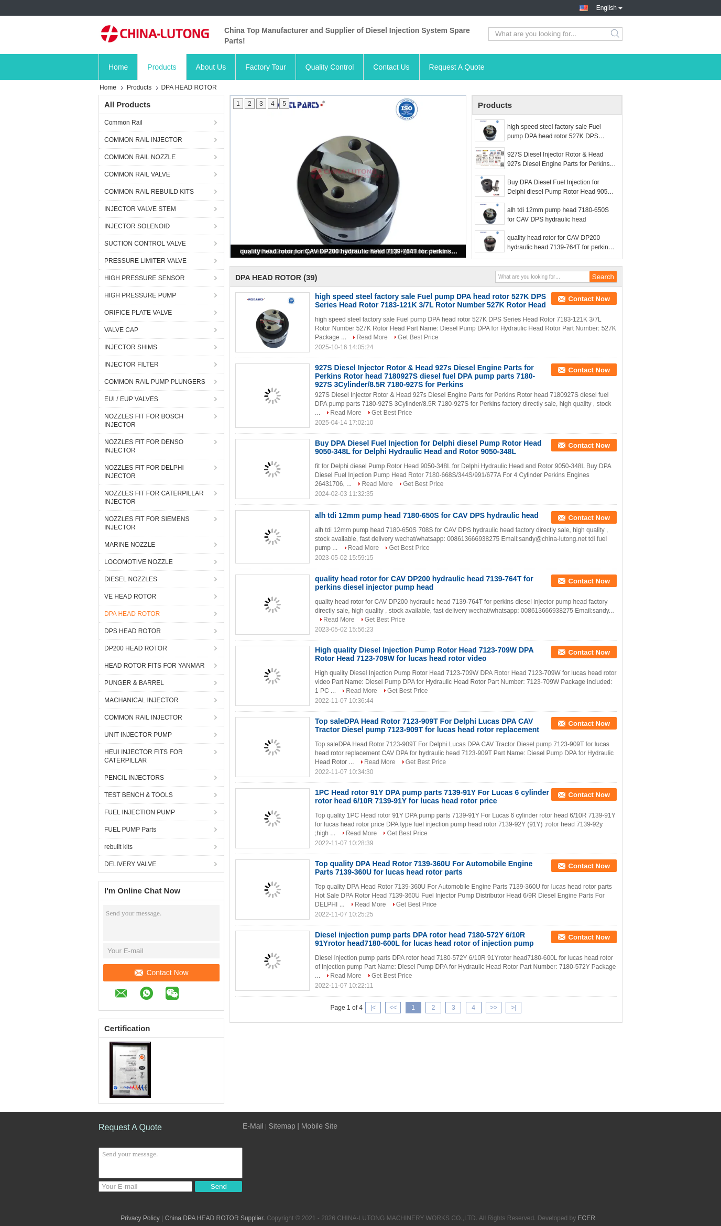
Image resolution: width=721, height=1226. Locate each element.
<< (393, 1007)
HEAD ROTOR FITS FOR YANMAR (154, 665)
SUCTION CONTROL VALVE (145, 243)
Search (615, 34)
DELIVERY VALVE (130, 864)
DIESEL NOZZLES (130, 579)
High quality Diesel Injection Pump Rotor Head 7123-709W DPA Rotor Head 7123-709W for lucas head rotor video (424, 654)
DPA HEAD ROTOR (132, 613)
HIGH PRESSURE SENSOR (144, 278)
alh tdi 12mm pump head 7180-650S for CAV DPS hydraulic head (558, 214)
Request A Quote (457, 67)
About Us (211, 67)
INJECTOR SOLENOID (137, 226)
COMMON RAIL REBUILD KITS (149, 191)
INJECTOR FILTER (131, 364)
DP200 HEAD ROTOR (135, 648)
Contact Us (391, 67)
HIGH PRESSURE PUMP (140, 295)
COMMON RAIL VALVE (137, 174)
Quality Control (329, 67)
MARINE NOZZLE (129, 544)
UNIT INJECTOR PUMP (138, 734)
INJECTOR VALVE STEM (140, 209)
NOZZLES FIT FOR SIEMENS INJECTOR (146, 523)
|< (373, 1007)
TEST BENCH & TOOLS (138, 795)
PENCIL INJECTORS (134, 777)
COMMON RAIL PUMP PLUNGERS (154, 381)
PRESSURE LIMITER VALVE (145, 260)
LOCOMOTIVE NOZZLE (138, 562)
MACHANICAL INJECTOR (141, 700)
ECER (586, 1218)
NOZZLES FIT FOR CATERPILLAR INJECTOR (154, 497)
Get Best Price (418, 337)
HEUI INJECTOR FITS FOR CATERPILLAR (143, 756)
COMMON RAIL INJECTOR (143, 139)
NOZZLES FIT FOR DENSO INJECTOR (143, 446)
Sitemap (281, 1126)
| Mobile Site (317, 1126)
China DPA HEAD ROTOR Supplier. (216, 1218)
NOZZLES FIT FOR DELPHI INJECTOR (144, 472)
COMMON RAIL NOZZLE (140, 157)
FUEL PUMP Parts (130, 829)
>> (493, 1007)
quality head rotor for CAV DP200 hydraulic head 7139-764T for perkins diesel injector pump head (349, 251)
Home (118, 67)
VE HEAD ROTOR (130, 596)
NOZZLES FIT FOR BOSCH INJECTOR (143, 420)
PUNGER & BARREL (134, 683)
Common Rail (123, 122)
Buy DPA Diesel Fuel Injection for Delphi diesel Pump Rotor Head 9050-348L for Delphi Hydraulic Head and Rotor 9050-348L (560, 187)
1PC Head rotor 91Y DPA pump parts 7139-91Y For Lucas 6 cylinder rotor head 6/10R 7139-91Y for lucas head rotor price (432, 796)
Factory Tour (265, 67)
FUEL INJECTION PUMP (139, 812)
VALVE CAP (121, 330)
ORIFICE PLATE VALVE (138, 312)
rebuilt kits (118, 847)
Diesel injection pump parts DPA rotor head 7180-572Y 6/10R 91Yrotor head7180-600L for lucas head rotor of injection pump (424, 939)
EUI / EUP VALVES (131, 399)
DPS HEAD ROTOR (132, 631)
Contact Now (161, 972)
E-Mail (253, 1126)
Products (161, 67)
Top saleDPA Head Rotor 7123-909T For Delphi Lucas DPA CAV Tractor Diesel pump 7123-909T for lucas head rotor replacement (427, 725)
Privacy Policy (140, 1218)
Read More (371, 337)
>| (513, 1007)
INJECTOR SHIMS (130, 347)
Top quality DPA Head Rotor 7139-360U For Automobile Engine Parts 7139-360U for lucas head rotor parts (423, 867)
